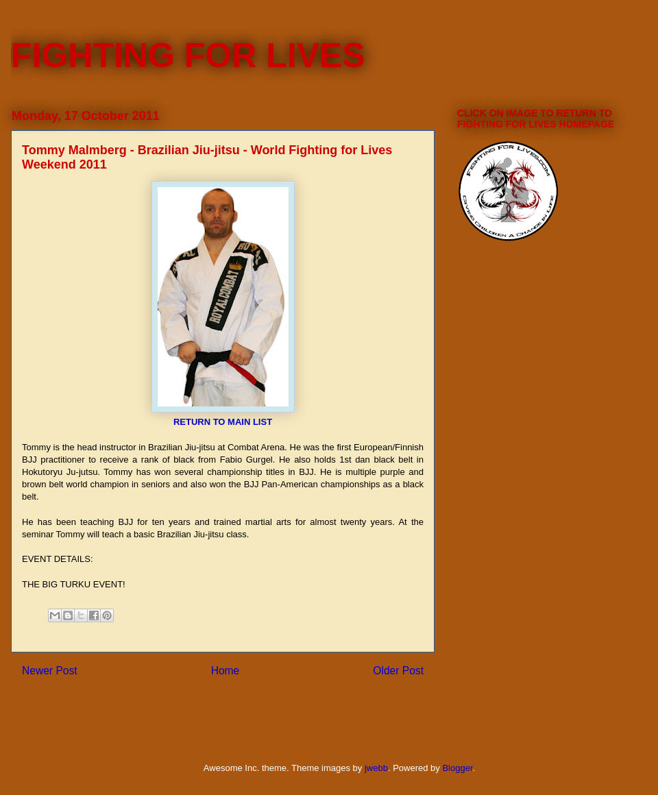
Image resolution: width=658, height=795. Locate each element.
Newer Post (49, 670)
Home (225, 670)
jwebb (376, 768)
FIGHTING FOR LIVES (188, 55)
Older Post (398, 670)
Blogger (457, 768)
